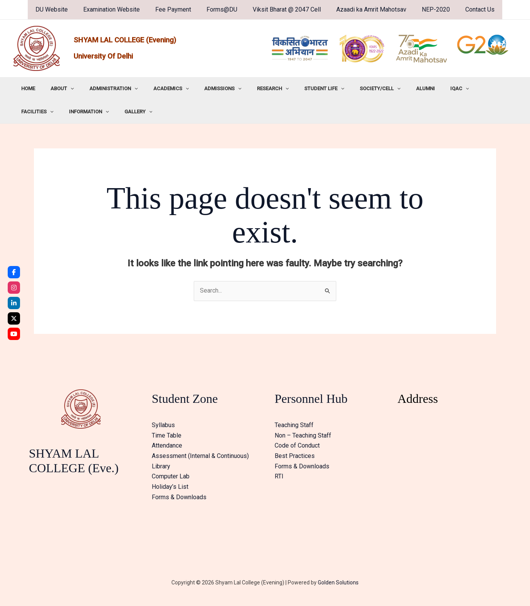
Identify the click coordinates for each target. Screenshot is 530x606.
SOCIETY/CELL (339, 88)
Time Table (166, 435)
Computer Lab (171, 476)
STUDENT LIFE (289, 88)
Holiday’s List (170, 486)
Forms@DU (223, 9)
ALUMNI (379, 88)
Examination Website (119, 9)
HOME (25, 88)
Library (161, 466)
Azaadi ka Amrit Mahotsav (367, 9)
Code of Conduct (297, 445)
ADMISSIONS (198, 88)
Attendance (167, 445)
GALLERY (32, 111)
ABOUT (54, 88)
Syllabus (163, 425)
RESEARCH (243, 88)
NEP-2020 (428, 9)
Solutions (347, 583)
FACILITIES (444, 88)
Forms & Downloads (179, 496)
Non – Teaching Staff (303, 435)
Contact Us (469, 9)
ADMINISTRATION (100, 88)
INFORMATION (490, 88)
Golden (326, 583)
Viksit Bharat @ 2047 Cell (285, 9)
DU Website (62, 9)
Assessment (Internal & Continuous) (200, 456)
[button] (62, 88)
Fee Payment (178, 9)
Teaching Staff (294, 425)
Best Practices (295, 456)
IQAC (408, 88)
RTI (279, 476)
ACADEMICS (152, 88)
